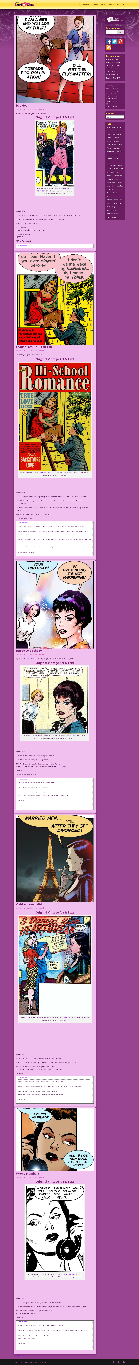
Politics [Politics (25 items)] (119, 183)
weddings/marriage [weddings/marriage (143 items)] (113, 214)
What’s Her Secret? (112, 75)
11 (109, 96)
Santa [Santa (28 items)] (108, 196)
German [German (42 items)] (119, 151)
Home (78, 4)
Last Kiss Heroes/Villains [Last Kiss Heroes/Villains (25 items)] (114, 165)
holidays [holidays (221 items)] (116, 158)
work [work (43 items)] (108, 217)
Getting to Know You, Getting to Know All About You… (113, 65)
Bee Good (22, 105)
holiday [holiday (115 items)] (109, 158)
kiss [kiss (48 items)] (108, 162)
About (96, 4)
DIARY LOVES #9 (63, 1018)
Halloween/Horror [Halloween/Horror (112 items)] (112, 155)
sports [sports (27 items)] (109, 203)
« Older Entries (19, 1355)
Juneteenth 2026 (112, 59)
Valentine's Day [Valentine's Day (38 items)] (111, 210)
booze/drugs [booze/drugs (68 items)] (117, 134)
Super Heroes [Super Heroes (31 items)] (117, 203)
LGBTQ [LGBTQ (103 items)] (109, 169)
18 (109, 99)
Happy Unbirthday (29, 651)
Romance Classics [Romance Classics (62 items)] (112, 193)
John (19, 109)
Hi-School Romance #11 (48, 473)
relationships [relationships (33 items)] (119, 186)
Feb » (115, 107)
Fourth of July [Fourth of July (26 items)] (111, 151)
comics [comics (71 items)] (109, 141)
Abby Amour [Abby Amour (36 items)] (111, 127)
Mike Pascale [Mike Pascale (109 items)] (111, 172)
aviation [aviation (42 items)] (119, 127)
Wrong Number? (27, 1173)
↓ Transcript (23, 245)
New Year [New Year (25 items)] (110, 179)
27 (112, 101)
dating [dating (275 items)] (114, 145)
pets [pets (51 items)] (116, 179)
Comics (86, 4)
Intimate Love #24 (68, 1274)
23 (117, 99)
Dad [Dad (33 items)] (108, 145)
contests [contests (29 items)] (116, 141)
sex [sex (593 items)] (121, 200)
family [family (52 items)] (109, 148)
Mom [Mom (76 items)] (118, 172)
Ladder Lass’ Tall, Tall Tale (34, 347)
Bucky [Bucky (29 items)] (109, 138)
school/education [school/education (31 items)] (112, 200)
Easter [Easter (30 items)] (120, 145)
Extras (103, 4)
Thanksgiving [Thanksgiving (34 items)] (111, 207)
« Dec (108, 107)
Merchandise (114, 4)
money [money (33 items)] (109, 176)
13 (112, 96)
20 (112, 99)
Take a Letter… (111, 71)
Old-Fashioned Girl (29, 904)
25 (109, 101)
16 (117, 96)
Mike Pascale (30, 659)
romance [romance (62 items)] (110, 189)
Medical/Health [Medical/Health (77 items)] (118, 169)
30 (117, 101)
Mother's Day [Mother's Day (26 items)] (117, 176)
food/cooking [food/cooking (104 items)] (117, 148)
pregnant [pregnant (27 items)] (110, 186)
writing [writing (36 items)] (114, 217)
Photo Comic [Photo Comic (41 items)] (111, 183)
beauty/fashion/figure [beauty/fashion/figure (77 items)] (113, 131)
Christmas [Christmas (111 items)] (116, 138)
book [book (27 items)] (108, 134)
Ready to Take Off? (113, 78)
